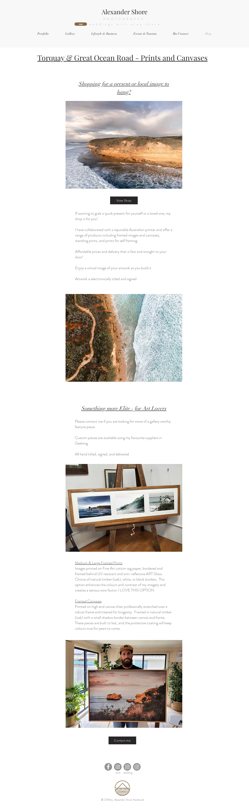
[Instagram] (118, 767)
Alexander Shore (124, 11)
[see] (81, 24)
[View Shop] (124, 200)
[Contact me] (122, 740)
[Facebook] (108, 767)
